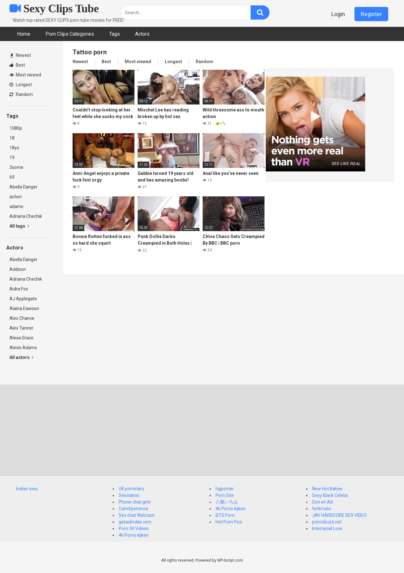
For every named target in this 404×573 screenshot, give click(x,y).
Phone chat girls (135, 501)
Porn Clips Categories (69, 34)
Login (338, 14)
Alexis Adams (23, 347)
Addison (17, 269)
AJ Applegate (23, 298)
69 (12, 177)
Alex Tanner (21, 328)
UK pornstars (131, 488)
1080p (15, 128)
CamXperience (133, 508)
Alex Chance (21, 318)
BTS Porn (225, 515)
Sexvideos (129, 495)
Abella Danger (23, 186)
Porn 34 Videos (134, 528)
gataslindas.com (135, 521)
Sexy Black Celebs (330, 495)
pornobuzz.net (327, 521)
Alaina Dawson (24, 308)
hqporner (225, 488)
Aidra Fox (18, 288)
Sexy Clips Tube (54, 8)
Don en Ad (322, 501)
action (15, 196)
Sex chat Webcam (137, 515)
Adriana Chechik (25, 216)
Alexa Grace (21, 337)
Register (371, 14)
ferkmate (321, 508)
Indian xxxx (27, 488)
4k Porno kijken (134, 535)
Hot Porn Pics (229, 521)
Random (21, 94)
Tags (114, 34)
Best (17, 65)
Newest (20, 55)
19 (12, 157)
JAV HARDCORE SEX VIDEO (339, 515)
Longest (20, 84)
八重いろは (227, 501)
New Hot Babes (327, 488)
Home (23, 34)
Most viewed (25, 74)
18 (12, 137)
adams (16, 206)
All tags (19, 226)
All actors (21, 357)
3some (16, 167)
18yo (14, 147)
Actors (142, 34)
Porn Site (225, 495)
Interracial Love (327, 528)
